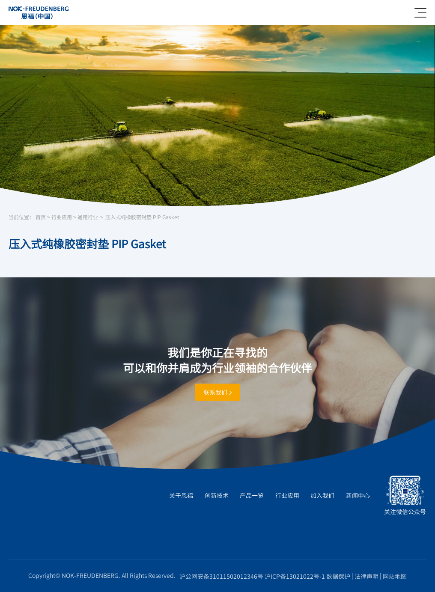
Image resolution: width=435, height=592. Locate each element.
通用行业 (87, 217)
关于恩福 (181, 495)
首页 (41, 217)
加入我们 (322, 495)
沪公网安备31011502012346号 (221, 576)
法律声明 (366, 576)
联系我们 (217, 392)
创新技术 (217, 495)
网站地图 (395, 576)
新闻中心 (358, 495)
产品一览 (252, 495)
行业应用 (61, 217)
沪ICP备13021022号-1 (295, 576)
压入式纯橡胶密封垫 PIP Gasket (142, 217)
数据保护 (338, 576)
